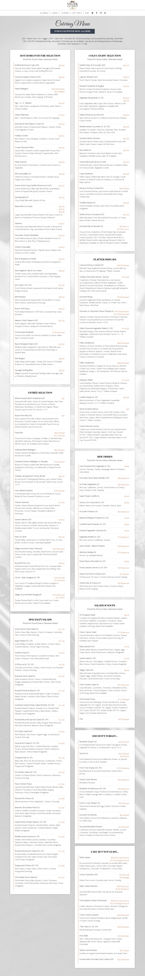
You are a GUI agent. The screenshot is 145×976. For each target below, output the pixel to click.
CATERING (65, 13)
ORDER (55, 13)
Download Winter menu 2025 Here (72, 31)
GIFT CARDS (77, 13)
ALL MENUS (44, 13)
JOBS (87, 13)
